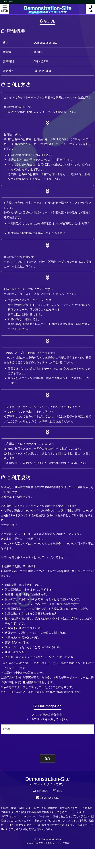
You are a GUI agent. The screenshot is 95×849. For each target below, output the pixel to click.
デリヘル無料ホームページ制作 (54, 843)
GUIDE (11, 2)
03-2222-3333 (49, 798)
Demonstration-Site (47, 7)
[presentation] (45, 743)
